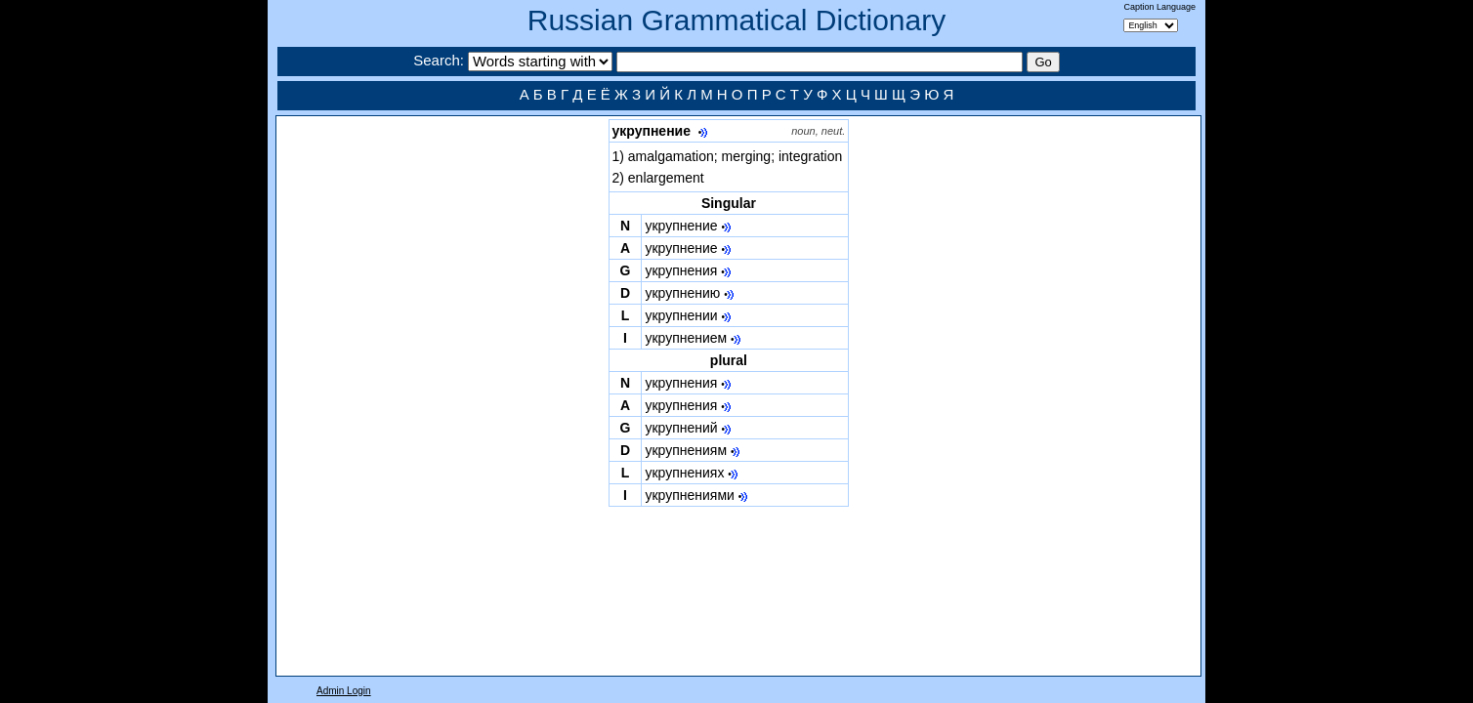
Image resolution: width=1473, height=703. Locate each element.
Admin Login (343, 690)
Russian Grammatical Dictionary (736, 20)
